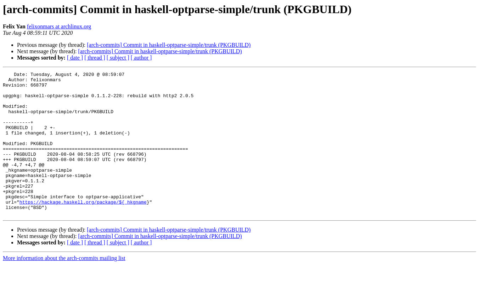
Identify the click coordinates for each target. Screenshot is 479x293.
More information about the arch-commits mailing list (64, 287)
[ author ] (141, 58)
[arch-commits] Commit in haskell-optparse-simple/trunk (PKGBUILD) (168, 45)
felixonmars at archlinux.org (59, 26)
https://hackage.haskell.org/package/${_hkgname (83, 228)
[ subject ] (118, 58)
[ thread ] (94, 58)
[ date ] (75, 58)
